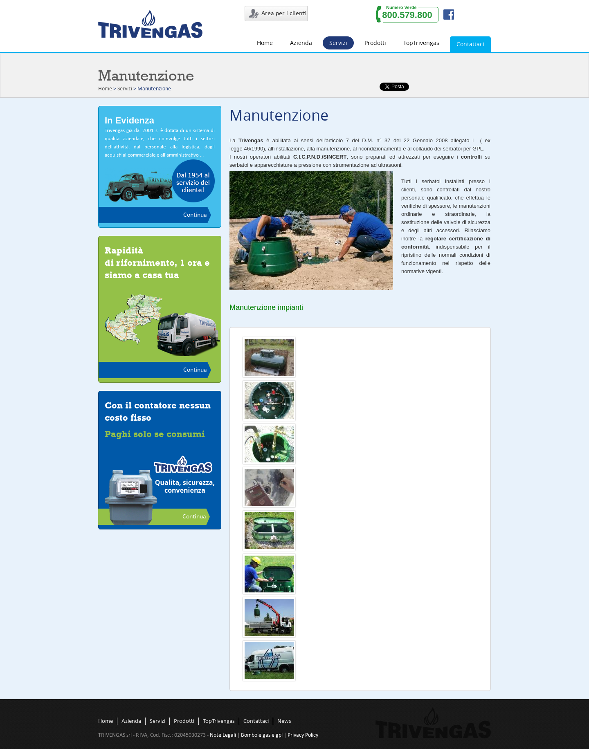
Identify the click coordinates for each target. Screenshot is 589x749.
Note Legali (223, 735)
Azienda (301, 43)
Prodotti (375, 43)
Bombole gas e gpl (262, 735)
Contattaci (470, 44)
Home (265, 43)
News (284, 721)
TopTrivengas (421, 43)
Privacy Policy (303, 735)
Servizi (338, 43)
